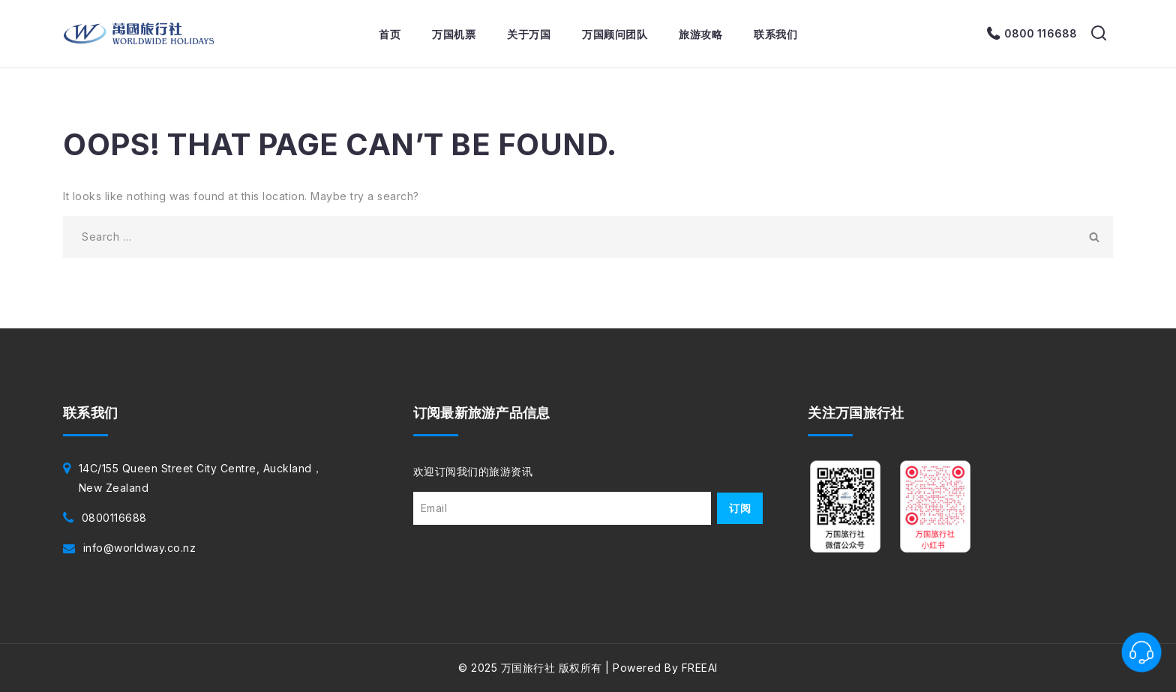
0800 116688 (1040, 33)
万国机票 (454, 34)
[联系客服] (1141, 652)
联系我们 (775, 34)
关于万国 (528, 34)
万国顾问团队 (614, 34)
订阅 (740, 508)
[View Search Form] (1098, 33)
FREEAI (700, 667)
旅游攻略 (700, 34)
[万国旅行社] (139, 33)
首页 (389, 34)
